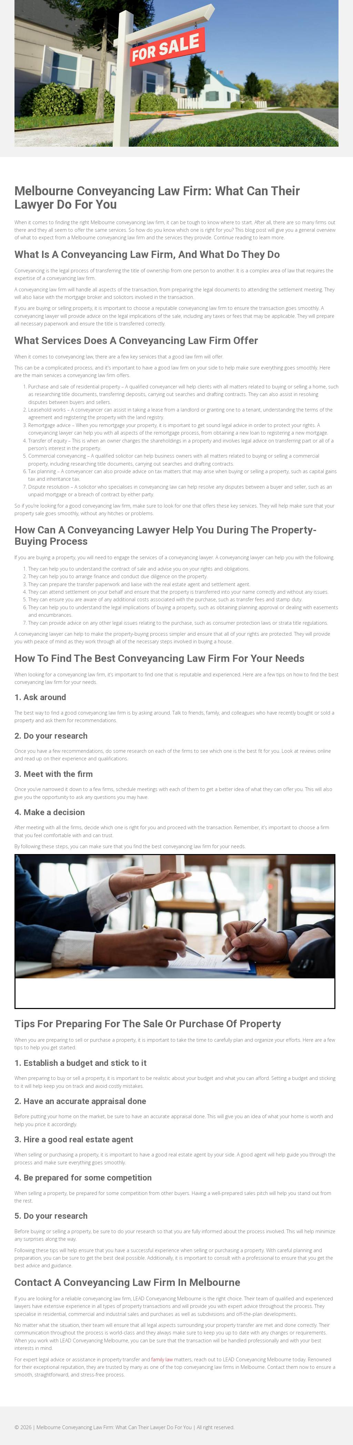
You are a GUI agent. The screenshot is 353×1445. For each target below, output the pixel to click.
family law (162, 1359)
